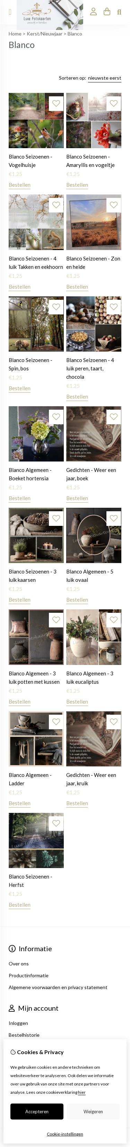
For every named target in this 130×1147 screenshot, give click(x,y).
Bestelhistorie (24, 1035)
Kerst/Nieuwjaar (44, 34)
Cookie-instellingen (65, 1134)
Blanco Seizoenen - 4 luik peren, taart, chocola (90, 368)
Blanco (75, 34)
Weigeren (93, 1111)
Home (15, 34)
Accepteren (37, 1111)
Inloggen (18, 1023)
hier (82, 1092)
